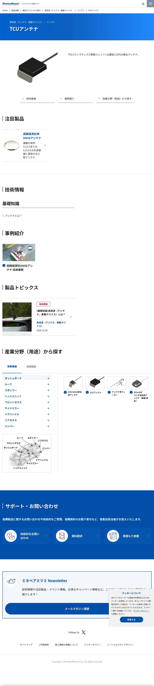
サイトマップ (26, 644)
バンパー (10, 426)
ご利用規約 (43, 644)
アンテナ (80, 10)
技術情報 (31, 98)
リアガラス (11, 420)
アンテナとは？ (13, 215)
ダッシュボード (13, 378)
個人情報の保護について (66, 644)
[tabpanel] (77, 423)
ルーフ (8, 384)
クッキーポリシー (141, 610)
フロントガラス (13, 402)
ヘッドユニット (13, 396)
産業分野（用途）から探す (117, 98)
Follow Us (77, 632)
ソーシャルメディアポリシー (120, 644)
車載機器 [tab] (12, 366)
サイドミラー (12, 408)
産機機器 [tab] (31, 366)
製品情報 (15, 10)
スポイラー (11, 390)
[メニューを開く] (150, 3)
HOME (5, 10)
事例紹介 (69, 98)
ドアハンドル (12, 414)
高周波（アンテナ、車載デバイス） (59, 10)
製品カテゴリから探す (32, 10)
